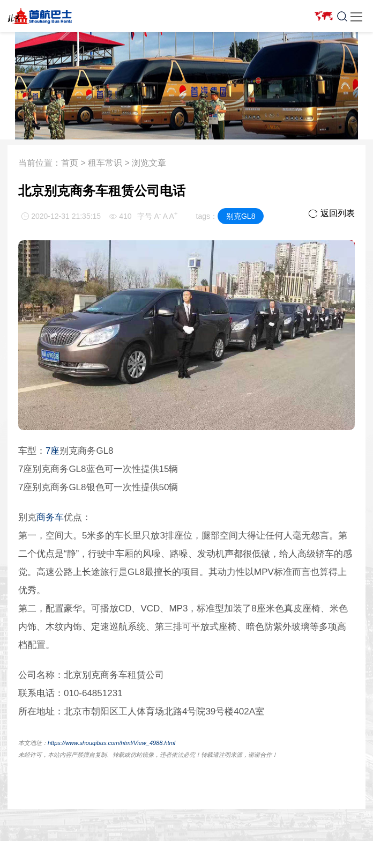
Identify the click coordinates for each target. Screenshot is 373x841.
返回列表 (331, 213)
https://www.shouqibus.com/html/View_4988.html (111, 743)
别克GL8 (240, 216)
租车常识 (105, 162)
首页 (69, 162)
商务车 (50, 517)
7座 (52, 451)
